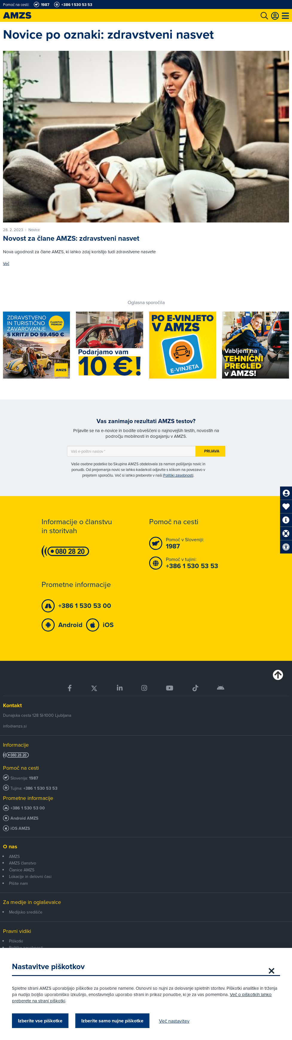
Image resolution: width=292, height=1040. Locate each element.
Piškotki (16, 941)
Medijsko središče (25, 912)
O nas (10, 846)
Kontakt (12, 705)
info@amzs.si (15, 726)
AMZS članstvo (22, 863)
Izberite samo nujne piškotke (112, 1020)
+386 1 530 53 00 (27, 808)
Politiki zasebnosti (178, 475)
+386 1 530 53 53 (40, 788)
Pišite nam (18, 883)
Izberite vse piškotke (40, 1020)
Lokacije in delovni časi (30, 876)
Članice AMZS (21, 870)
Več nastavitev (174, 1021)
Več (6, 263)
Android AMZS (24, 818)
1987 (33, 778)
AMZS (14, 856)
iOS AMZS (20, 828)
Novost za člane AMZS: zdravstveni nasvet (71, 238)
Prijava (211, 451)
